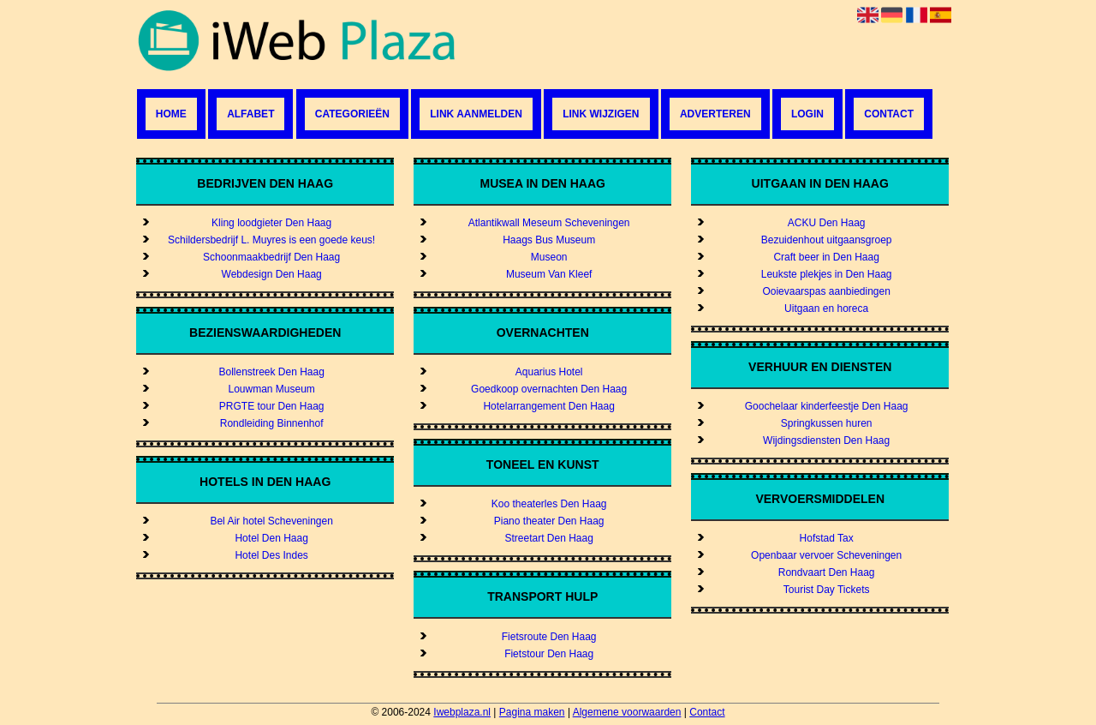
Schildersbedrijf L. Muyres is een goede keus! (271, 240)
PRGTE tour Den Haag (272, 406)
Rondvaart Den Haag (826, 572)
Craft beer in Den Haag (826, 257)
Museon (549, 257)
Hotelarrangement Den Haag (548, 406)
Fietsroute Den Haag (549, 637)
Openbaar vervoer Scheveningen (826, 555)
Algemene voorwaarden (627, 712)
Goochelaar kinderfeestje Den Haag (826, 406)
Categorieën (352, 114)
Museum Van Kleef (549, 274)
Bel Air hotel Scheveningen (271, 521)
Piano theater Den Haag (549, 521)
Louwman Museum (271, 389)
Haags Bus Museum (549, 240)
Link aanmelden (476, 114)
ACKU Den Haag (827, 223)
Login (807, 114)
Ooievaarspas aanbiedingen (826, 291)
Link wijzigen (601, 114)
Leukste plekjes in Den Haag (826, 274)
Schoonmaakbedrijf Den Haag (271, 257)
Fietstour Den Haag (548, 654)
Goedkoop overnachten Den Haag (549, 389)
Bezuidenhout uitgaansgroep (826, 240)
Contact (889, 114)
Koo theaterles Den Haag (549, 504)
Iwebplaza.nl (462, 712)
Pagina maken (532, 712)
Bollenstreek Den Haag (271, 372)
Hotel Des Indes (271, 555)
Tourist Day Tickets (826, 590)
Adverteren (715, 114)
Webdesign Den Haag (272, 274)
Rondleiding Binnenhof (272, 423)
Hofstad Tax (827, 538)
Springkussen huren (827, 423)
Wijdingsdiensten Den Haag (826, 440)
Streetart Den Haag (548, 538)
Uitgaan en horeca (826, 309)
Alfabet (250, 114)
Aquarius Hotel (549, 372)
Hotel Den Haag (271, 538)
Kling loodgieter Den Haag (271, 223)
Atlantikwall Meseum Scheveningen (549, 223)
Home (171, 114)
